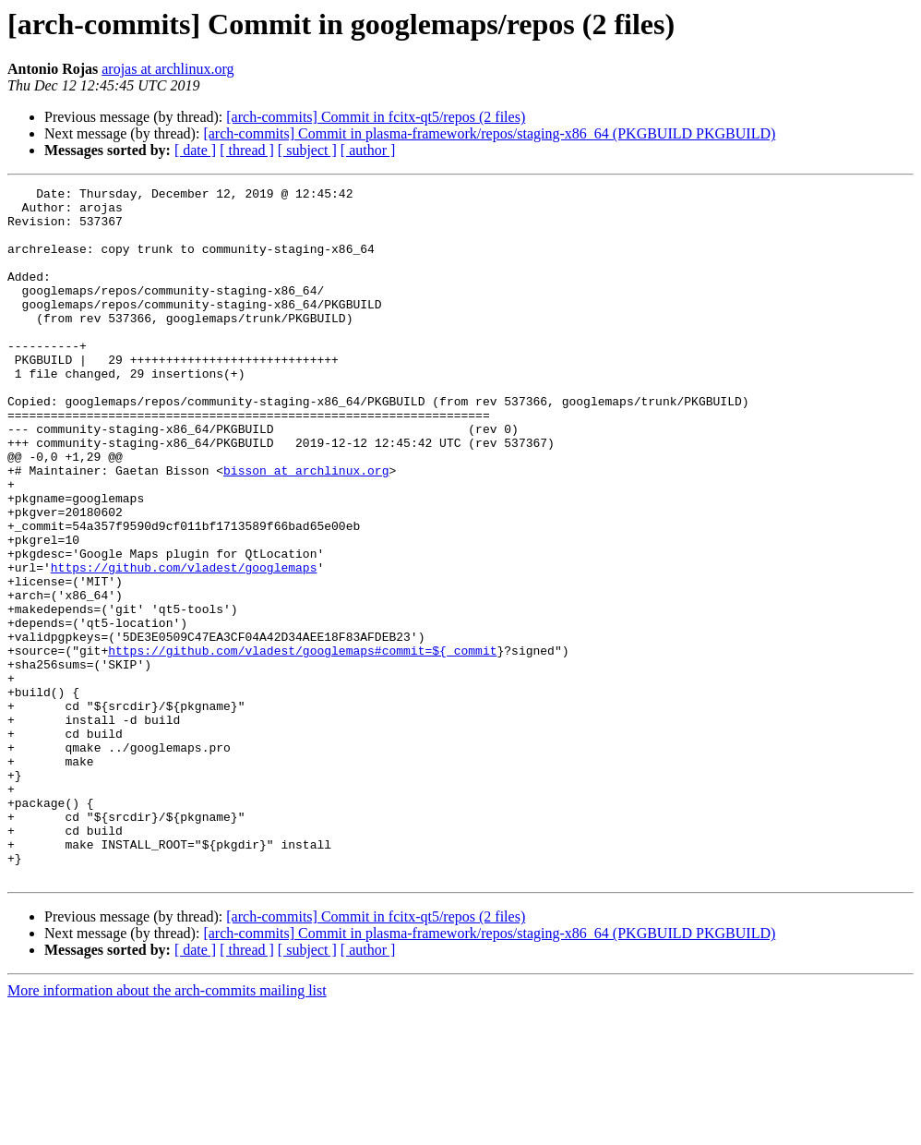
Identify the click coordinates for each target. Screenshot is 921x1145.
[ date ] (195, 150)
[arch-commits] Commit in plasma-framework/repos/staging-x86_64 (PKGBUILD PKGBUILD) (489, 133)
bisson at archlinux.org (306, 528)
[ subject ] (307, 150)
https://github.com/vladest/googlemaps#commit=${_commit (302, 744)
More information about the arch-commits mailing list (167, 1129)
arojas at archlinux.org (167, 69)
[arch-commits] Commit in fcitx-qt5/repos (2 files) (375, 117)
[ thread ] (247, 150)
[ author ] (368, 150)
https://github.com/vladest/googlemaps (184, 644)
